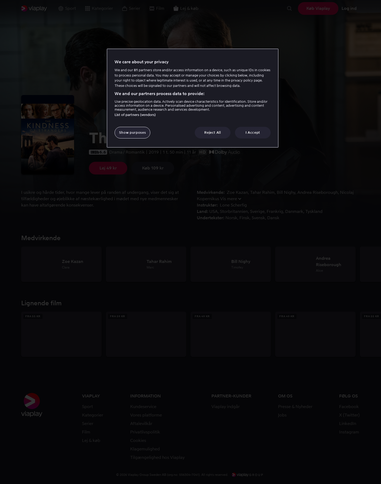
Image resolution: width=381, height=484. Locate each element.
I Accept (253, 133)
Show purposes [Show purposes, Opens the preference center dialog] (132, 133)
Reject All (212, 133)
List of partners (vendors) (135, 115)
